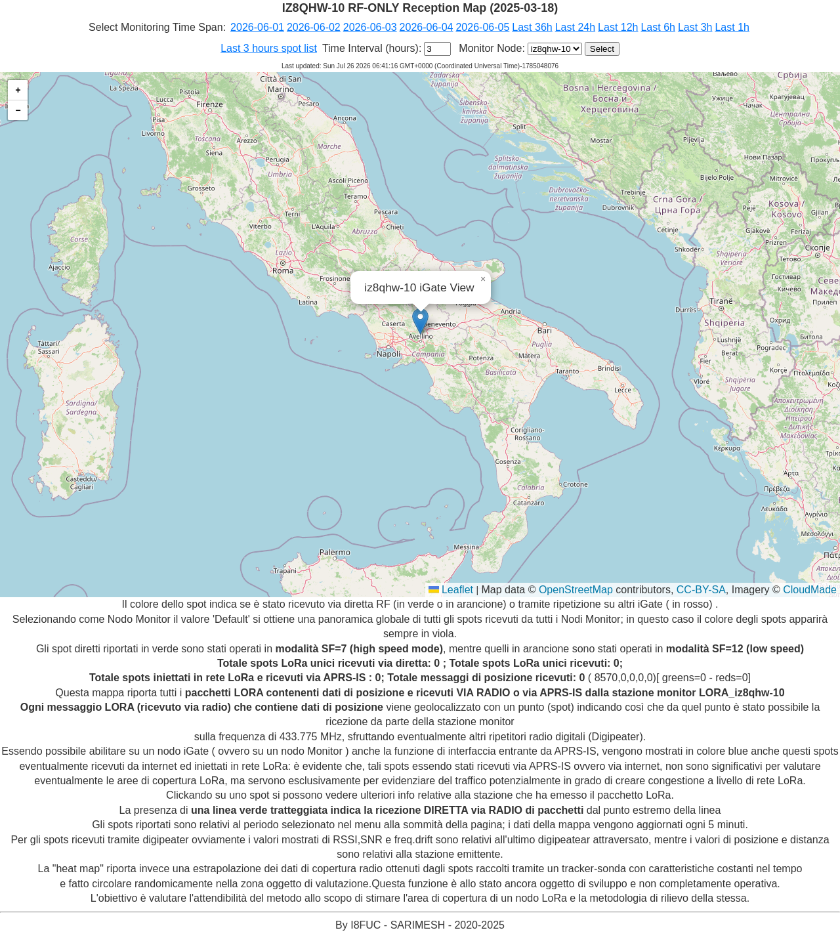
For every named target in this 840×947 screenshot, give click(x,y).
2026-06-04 (426, 27)
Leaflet (451, 589)
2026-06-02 (314, 27)
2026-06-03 (370, 27)
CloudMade (810, 589)
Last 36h (532, 27)
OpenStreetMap (576, 589)
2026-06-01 (257, 27)
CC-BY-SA (701, 589)
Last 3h (695, 27)
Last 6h (657, 27)
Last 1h (732, 27)
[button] (420, 321)
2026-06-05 (482, 27)
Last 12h (618, 27)
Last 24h (575, 27)
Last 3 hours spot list (268, 48)
